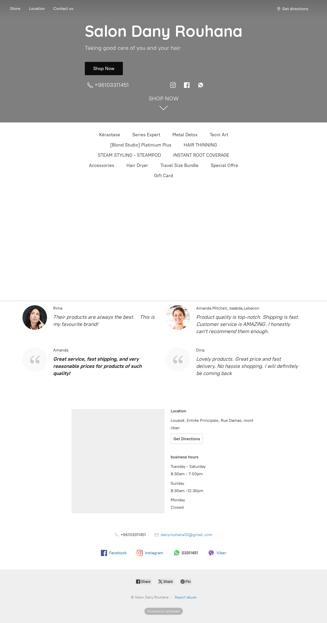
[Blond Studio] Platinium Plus (140, 145)
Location (37, 8)
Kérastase (109, 135)
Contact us (63, 8)
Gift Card (163, 175)
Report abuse (185, 597)
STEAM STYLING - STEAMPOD (129, 155)
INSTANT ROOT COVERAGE (201, 155)
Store (15, 8)
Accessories (101, 165)
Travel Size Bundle (179, 165)
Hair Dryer (137, 165)
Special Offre (224, 165)
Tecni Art (219, 135)
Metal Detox (184, 135)
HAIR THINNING (200, 145)
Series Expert (146, 135)
